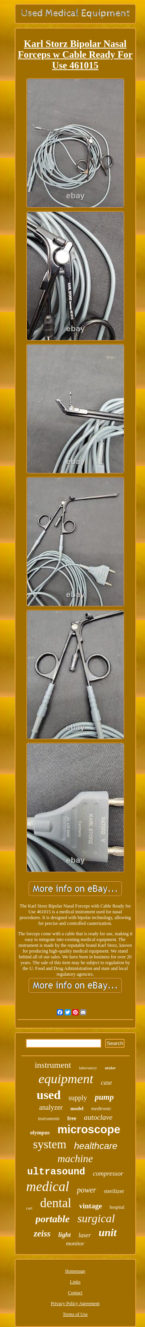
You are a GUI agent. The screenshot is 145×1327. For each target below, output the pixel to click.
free (71, 1118)
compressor (108, 1173)
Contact (75, 1292)
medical (47, 1186)
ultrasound (56, 1172)
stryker (110, 1068)
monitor (75, 1243)
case (106, 1082)
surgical (96, 1218)
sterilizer (114, 1191)
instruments (49, 1118)
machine (75, 1158)
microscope (88, 1129)
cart (29, 1208)
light (64, 1234)
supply (77, 1098)
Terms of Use (75, 1314)
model (77, 1108)
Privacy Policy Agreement (75, 1303)
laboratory (88, 1067)
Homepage (75, 1271)
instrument (53, 1065)
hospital (117, 1207)
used (49, 1095)
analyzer (51, 1107)
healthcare (96, 1146)
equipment (65, 1079)
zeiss (42, 1233)
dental (56, 1203)
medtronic (101, 1108)
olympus (40, 1133)
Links (75, 1282)
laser (84, 1235)
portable (53, 1219)
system (49, 1144)
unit (108, 1232)
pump (104, 1097)
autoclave (98, 1117)
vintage (90, 1206)
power (86, 1190)
